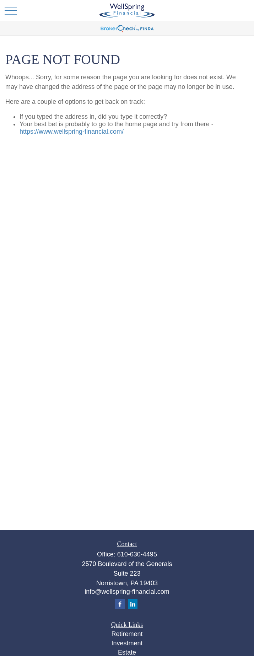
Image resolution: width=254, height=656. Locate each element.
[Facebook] (120, 604)
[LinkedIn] (132, 604)
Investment (126, 643)
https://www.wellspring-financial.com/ (72, 131)
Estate (127, 652)
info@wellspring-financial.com (127, 591)
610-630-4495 (137, 554)
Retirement (126, 634)
